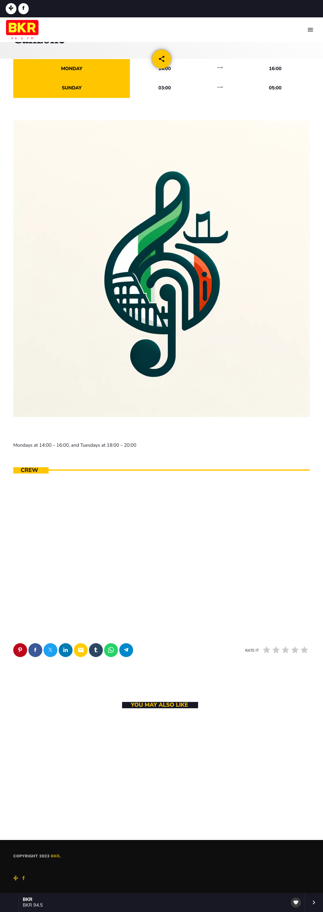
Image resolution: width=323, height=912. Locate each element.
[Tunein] (11, 8)
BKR (55, 856)
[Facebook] (23, 8)
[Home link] (22, 30)
